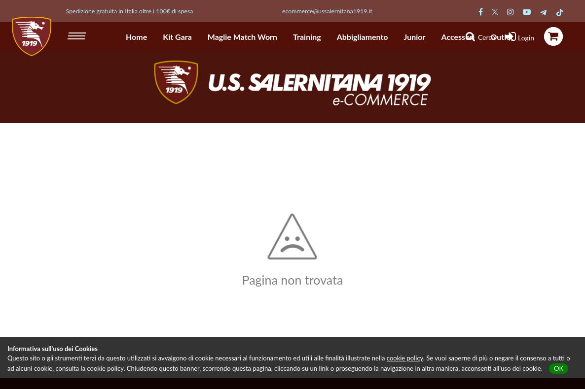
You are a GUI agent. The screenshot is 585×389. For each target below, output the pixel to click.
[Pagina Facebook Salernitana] (480, 11)
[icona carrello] (553, 36)
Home (136, 36)
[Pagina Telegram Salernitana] (543, 11)
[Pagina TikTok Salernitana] (559, 11)
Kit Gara (177, 36)
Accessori (458, 36)
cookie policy (405, 358)
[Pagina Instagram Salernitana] (510, 11)
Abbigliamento (362, 36)
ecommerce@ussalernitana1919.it (327, 11)
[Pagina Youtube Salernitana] (527, 11)
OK (558, 368)
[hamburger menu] (77, 34)
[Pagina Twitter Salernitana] (495, 11)
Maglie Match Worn (242, 36)
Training (307, 36)
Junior (415, 36)
